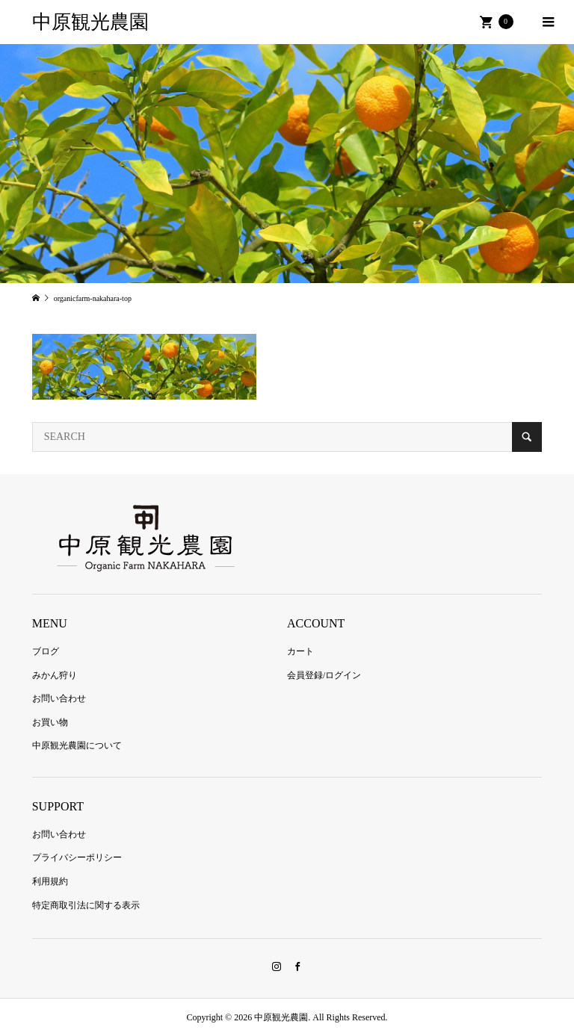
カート (300, 651)
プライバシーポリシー (77, 857)
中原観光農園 (90, 22)
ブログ (45, 651)
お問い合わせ (59, 698)
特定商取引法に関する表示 (86, 905)
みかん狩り (54, 675)
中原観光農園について (77, 745)
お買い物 (50, 722)
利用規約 (50, 881)
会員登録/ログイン (324, 675)
